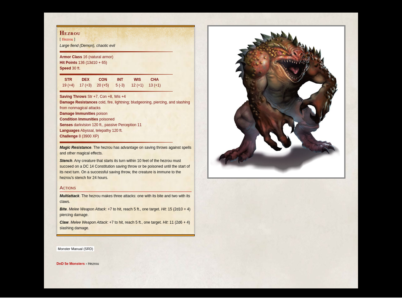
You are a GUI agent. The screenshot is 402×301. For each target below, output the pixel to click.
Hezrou (67, 39)
